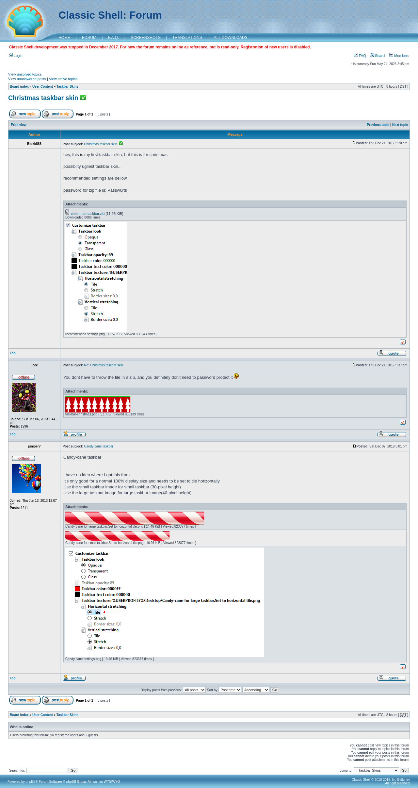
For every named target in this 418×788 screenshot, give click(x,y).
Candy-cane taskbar (98, 446)
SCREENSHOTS (145, 37)
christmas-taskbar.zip (87, 214)
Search (378, 56)
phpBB (31, 781)
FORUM (89, 37)
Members (399, 56)
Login (16, 56)
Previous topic (378, 125)
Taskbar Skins (67, 86)
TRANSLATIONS (187, 37)
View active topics (63, 79)
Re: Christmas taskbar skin (103, 365)
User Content (42, 86)
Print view (18, 125)
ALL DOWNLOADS (231, 37)
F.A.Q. (113, 37)
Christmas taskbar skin (43, 97)
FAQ (360, 56)
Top (13, 353)
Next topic (400, 125)
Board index (19, 86)
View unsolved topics (25, 74)
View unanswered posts (27, 79)
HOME (64, 37)
